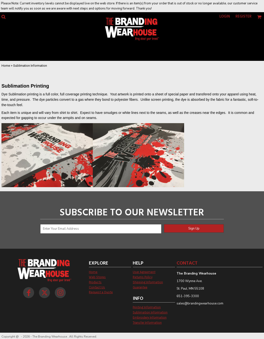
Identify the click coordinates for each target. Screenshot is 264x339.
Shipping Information (148, 282)
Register (244, 16)
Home (5, 65)
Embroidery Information (150, 317)
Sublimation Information (150, 312)
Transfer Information (147, 322)
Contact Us (97, 287)
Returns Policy (142, 277)
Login (224, 16)
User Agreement (144, 272)
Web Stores (97, 277)
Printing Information (147, 307)
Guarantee (140, 287)
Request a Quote (101, 292)
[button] (3, 17)
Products (95, 282)
